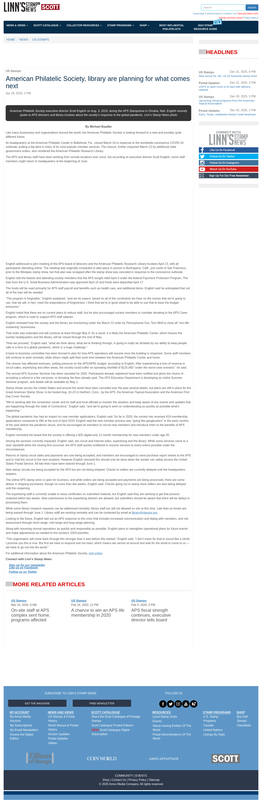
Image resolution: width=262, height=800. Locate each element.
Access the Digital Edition (21, 736)
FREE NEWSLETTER (101, 703)
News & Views (17, 25)
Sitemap (154, 779)
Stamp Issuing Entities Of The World (172, 727)
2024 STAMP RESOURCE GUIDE (205, 27)
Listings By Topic (214, 734)
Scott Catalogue (47, 25)
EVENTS (141, 775)
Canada (208, 725)
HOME (10, 39)
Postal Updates (58, 738)
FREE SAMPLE (251, 18)
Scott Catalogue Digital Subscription (111, 732)
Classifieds (244, 725)
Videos (52, 743)
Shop (144, 25)
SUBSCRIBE (199, 14)
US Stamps (18, 600)
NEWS (23, 39)
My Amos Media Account (20, 718)
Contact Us (119, 779)
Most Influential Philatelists (171, 27)
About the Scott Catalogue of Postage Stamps (116, 718)
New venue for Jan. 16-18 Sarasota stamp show (228, 75)
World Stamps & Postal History (63, 727)
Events (157, 721)
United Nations (212, 729)
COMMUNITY (124, 775)
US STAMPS (40, 39)
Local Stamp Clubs (165, 716)
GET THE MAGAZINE (37, 703)
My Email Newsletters (24, 729)
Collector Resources (84, 25)
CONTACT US (229, 14)
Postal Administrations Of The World (172, 736)
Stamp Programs (120, 25)
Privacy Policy (137, 779)
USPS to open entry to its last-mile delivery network (225, 88)
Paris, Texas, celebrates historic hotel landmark (227, 114)
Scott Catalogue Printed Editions (112, 725)
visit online (95, 553)
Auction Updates (59, 734)
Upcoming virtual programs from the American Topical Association (226, 102)
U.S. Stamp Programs (210, 718)
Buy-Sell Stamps (242, 718)
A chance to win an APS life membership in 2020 (97, 612)
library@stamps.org (144, 512)
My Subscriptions (21, 725)
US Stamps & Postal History (61, 718)
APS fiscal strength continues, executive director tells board (151, 615)
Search (252, 7)
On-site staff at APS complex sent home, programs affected (30, 615)
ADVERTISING (213, 14)
